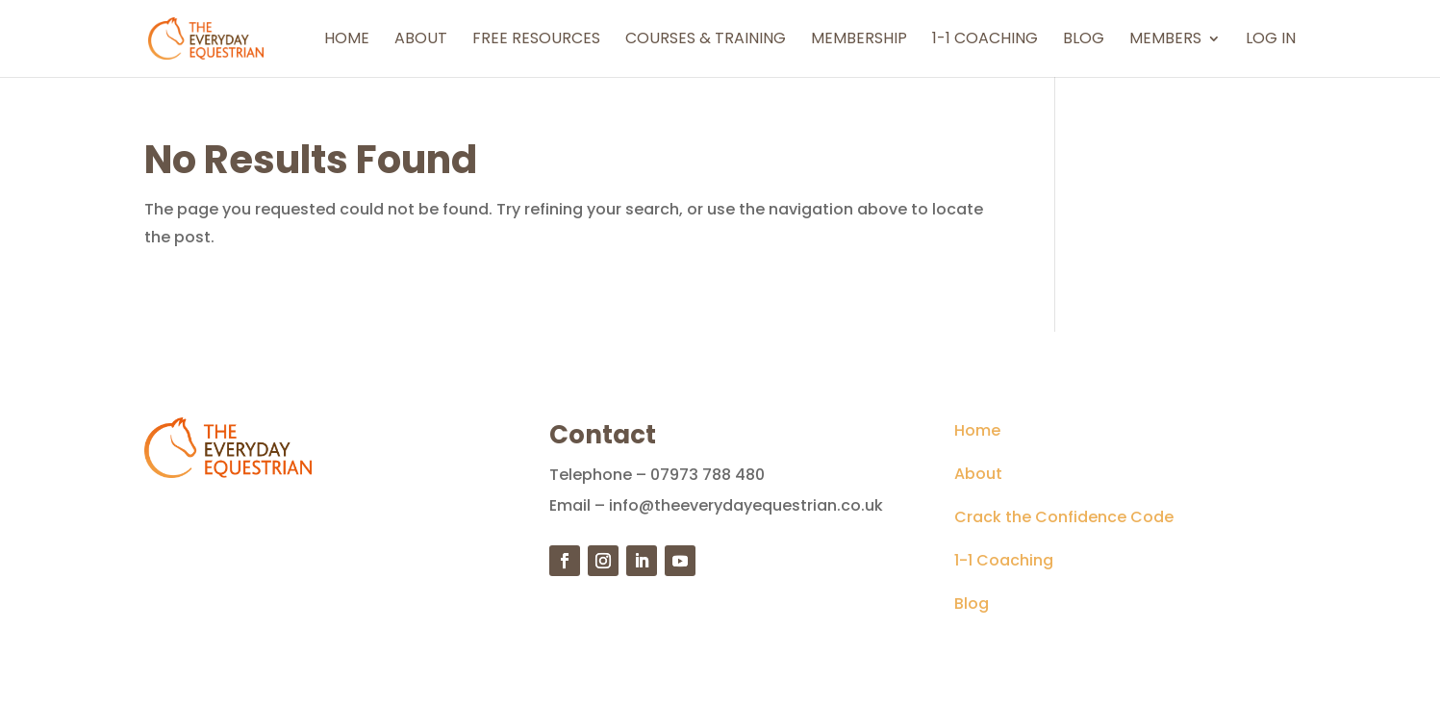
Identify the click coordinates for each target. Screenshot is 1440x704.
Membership (859, 40)
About (420, 40)
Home (346, 40)
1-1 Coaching (985, 40)
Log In (1271, 40)
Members (1165, 40)
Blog (1083, 40)
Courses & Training (705, 40)
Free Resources (536, 40)
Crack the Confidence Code (1064, 517)
